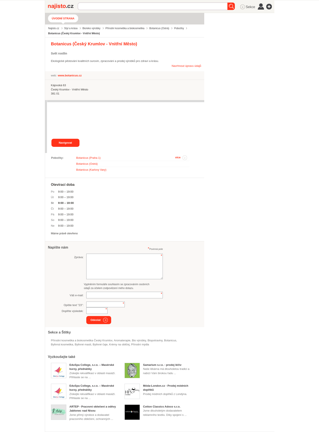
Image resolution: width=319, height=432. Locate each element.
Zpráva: (79, 257)
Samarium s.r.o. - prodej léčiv (162, 364)
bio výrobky (139, 340)
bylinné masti (83, 344)
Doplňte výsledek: (73, 311)
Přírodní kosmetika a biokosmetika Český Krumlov (81, 340)
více (177, 157)
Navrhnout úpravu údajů (186, 65)
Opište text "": (74, 305)
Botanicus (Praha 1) (88, 157)
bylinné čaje (100, 344)
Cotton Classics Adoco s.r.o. (161, 406)
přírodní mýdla (140, 344)
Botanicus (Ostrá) (87, 163)
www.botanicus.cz (70, 75)
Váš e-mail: (77, 295)
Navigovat (65, 142)
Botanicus (170, 340)
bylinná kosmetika (62, 344)
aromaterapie (122, 340)
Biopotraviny (155, 340)
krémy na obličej (119, 344)
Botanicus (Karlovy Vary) (91, 169)
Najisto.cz (63, 6)
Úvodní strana (63, 18)
